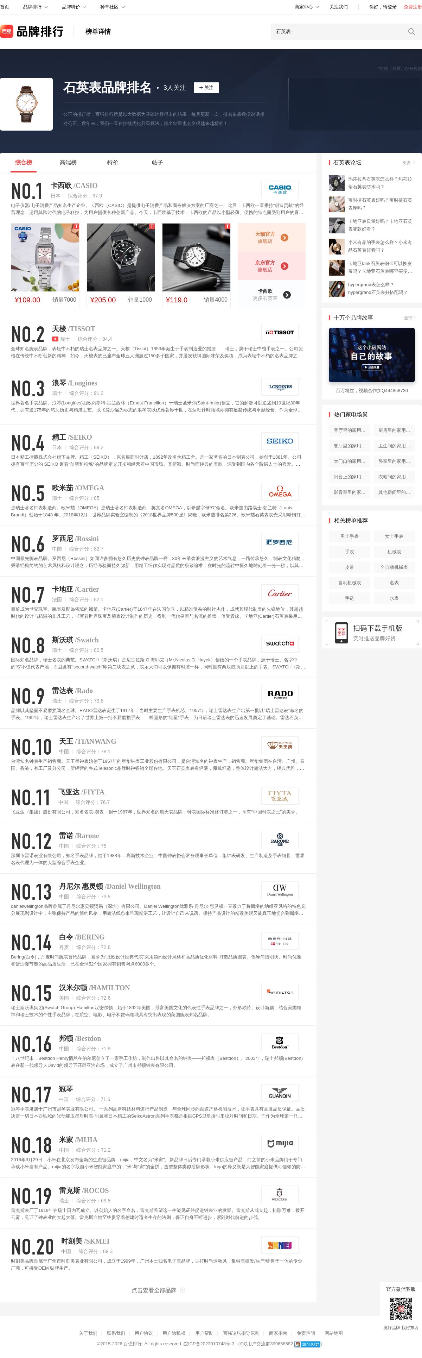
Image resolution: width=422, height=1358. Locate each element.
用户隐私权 (173, 1333)
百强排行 (132, 1343)
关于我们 (88, 1333)
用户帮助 (204, 1333)
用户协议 (144, 1333)
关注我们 (339, 7)
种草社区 (109, 7)
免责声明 (306, 1333)
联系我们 (116, 1333)
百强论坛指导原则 (241, 1333)
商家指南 (278, 1333)
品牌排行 (32, 7)
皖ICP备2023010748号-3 (209, 1343)
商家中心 (304, 7)
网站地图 (334, 1333)
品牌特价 (71, 7)
